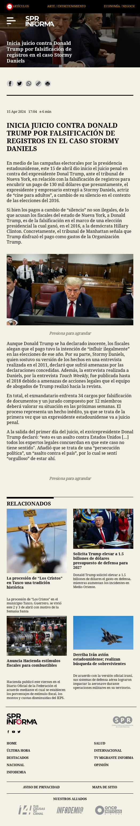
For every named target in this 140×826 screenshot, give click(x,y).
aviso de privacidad (41, 787)
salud (99, 743)
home (12, 743)
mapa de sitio (104, 787)
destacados (18, 757)
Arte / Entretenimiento (84, 6)
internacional (108, 750)
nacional (15, 765)
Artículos (38, 6)
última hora (18, 750)
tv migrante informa (113, 757)
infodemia (16, 772)
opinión (101, 765)
